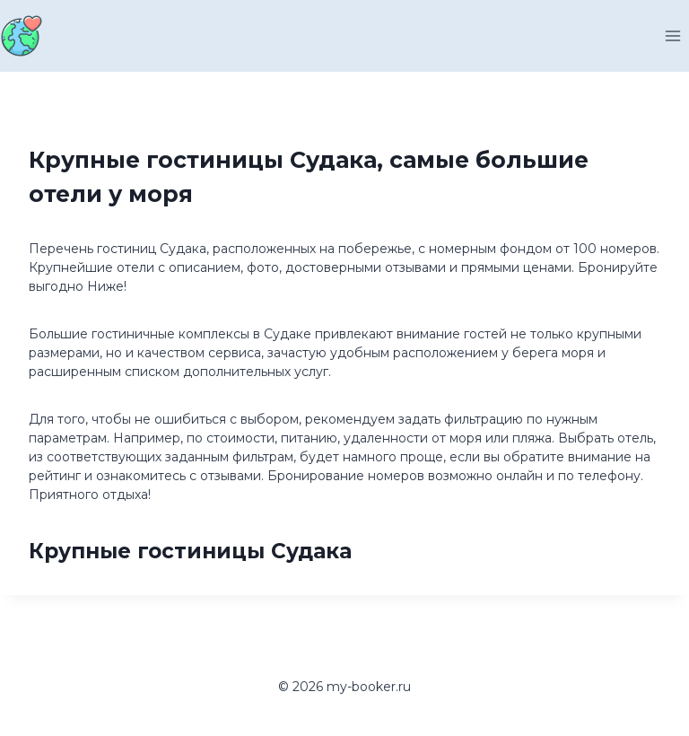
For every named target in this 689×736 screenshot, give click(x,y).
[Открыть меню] (672, 35)
